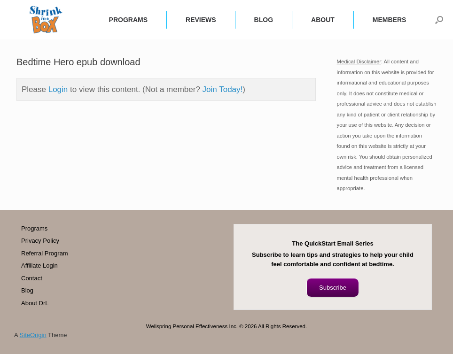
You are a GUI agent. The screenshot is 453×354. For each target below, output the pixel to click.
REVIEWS (201, 19)
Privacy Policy (40, 240)
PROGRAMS (128, 19)
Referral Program (44, 253)
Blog (27, 290)
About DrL (35, 303)
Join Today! (223, 89)
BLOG (263, 19)
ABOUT (323, 19)
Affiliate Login (39, 265)
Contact (31, 278)
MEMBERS (389, 19)
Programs (34, 228)
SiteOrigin (33, 335)
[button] (439, 19)
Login (58, 89)
